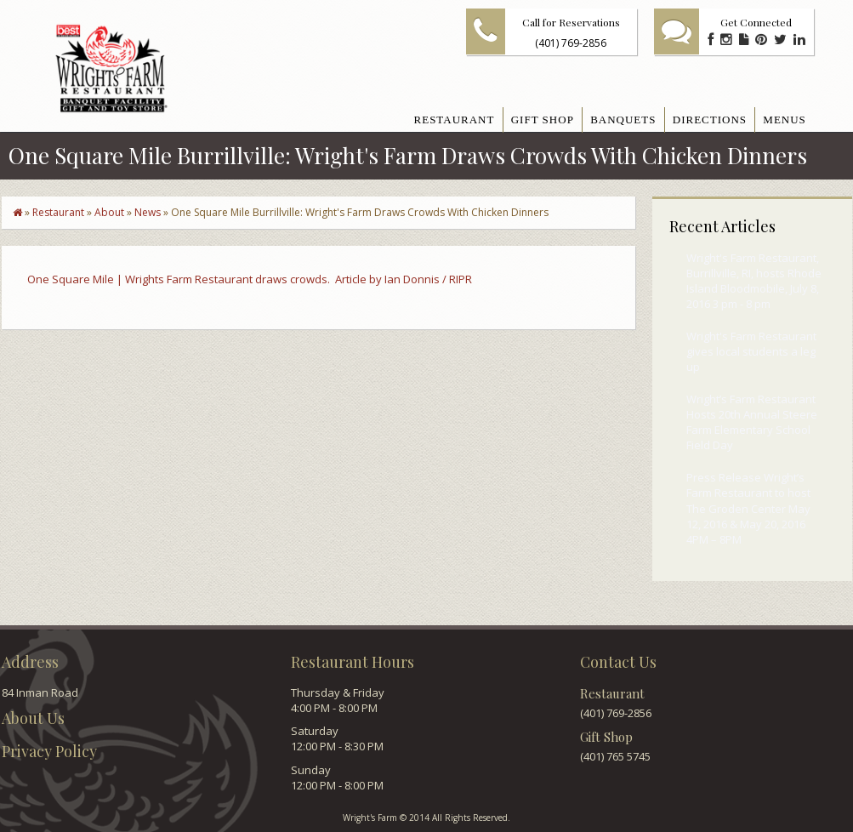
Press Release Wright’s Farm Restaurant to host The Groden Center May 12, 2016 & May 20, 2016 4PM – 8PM (748, 508)
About (109, 212)
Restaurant (58, 212)
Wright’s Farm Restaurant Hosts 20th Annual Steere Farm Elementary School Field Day (751, 422)
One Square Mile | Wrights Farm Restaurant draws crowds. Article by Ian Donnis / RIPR (249, 279)
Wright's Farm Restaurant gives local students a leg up (751, 351)
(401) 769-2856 (570, 43)
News (147, 212)
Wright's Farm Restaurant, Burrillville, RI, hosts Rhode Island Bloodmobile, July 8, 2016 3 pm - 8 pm (754, 281)
